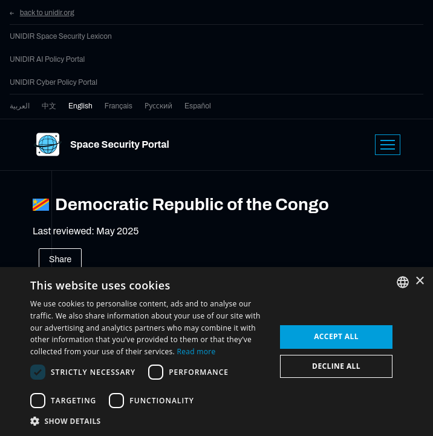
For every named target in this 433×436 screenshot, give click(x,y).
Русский (158, 106)
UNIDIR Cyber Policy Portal (53, 82)
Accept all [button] (336, 336)
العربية (20, 106)
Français (118, 106)
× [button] (419, 281)
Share (60, 259)
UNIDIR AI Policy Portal (47, 59)
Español (197, 106)
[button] (149, 421)
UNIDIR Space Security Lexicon (61, 36)
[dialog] (216, 351)
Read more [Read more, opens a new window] (196, 351)
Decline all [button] (336, 366)
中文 (49, 106)
